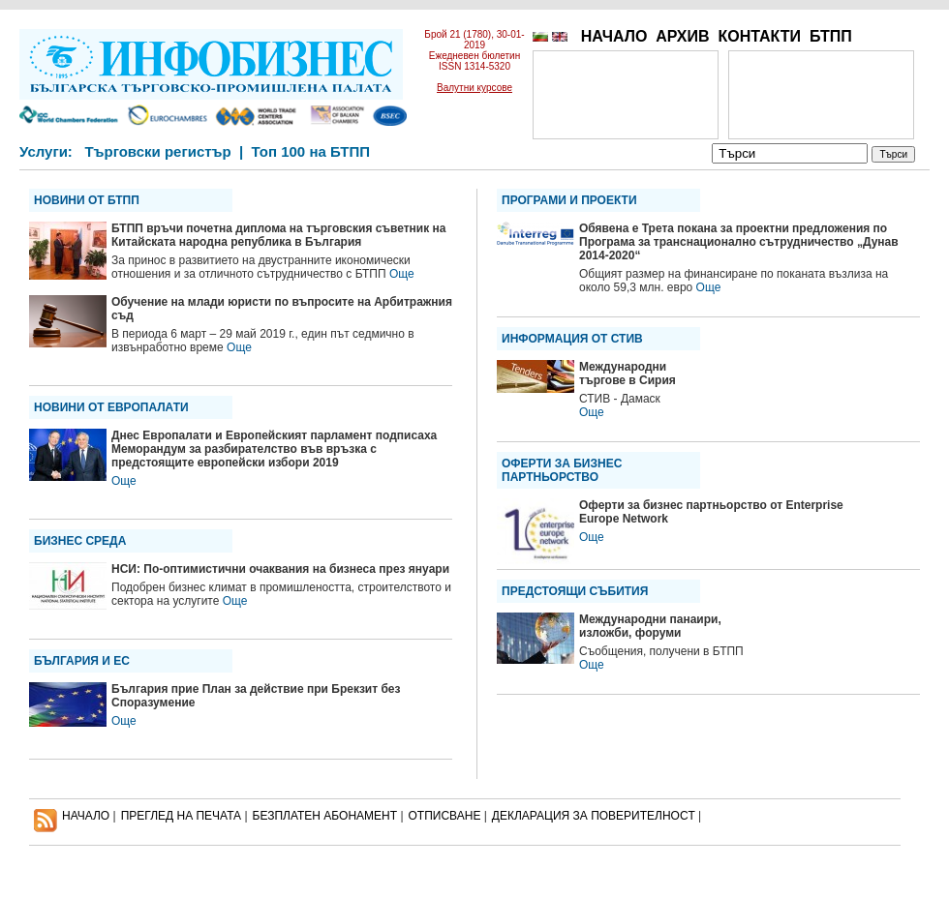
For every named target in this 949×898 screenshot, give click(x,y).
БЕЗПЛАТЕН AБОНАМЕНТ (325, 816)
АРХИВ (682, 36)
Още (401, 274)
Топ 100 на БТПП (311, 151)
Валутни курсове (474, 87)
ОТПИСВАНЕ (445, 816)
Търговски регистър (157, 151)
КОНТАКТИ (759, 36)
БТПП (831, 36)
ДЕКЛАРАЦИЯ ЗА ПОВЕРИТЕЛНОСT (593, 816)
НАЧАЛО (614, 36)
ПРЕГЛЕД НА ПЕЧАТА (181, 816)
